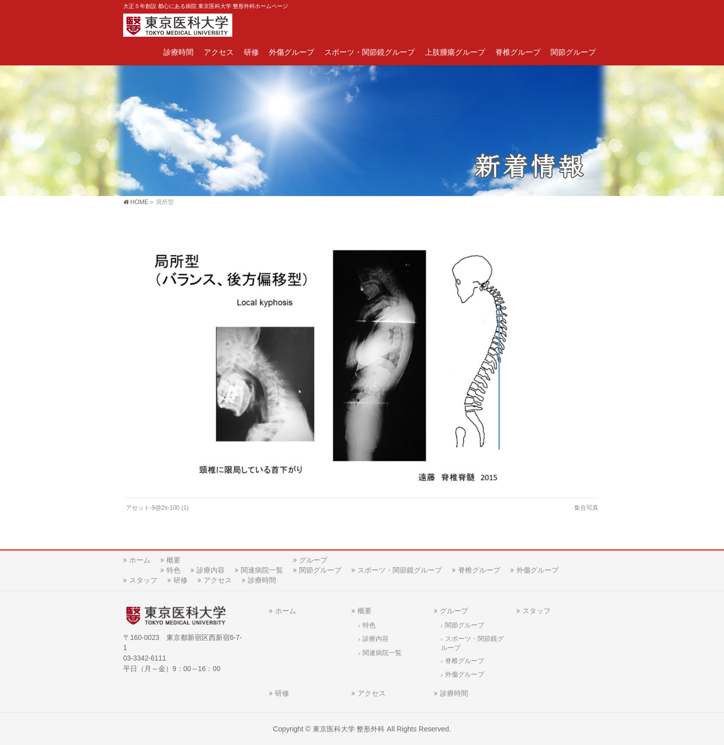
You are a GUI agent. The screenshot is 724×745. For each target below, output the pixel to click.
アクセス (218, 580)
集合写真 (586, 507)
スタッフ (143, 580)
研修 (180, 580)
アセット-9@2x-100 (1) (157, 507)
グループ (313, 560)
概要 (173, 560)
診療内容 (211, 570)
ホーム (139, 560)
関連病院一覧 (262, 570)
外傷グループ (537, 570)
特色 (173, 570)
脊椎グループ (479, 570)
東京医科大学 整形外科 (349, 729)
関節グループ (320, 570)
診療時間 (262, 580)
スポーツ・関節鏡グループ (399, 570)
